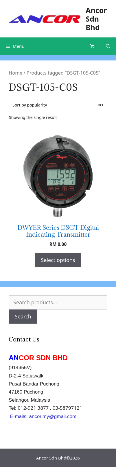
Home (15, 72)
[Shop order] (58, 105)
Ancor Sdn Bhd (96, 18)
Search (23, 316)
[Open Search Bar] (108, 46)
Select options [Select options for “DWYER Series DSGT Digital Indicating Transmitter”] (58, 260)
